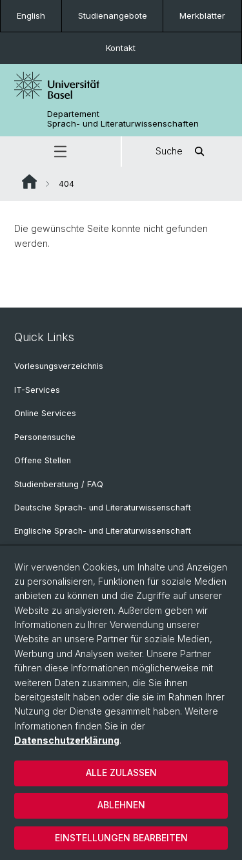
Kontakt (121, 48)
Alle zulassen (121, 772)
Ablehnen (121, 804)
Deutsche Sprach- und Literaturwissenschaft (102, 507)
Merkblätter (202, 15)
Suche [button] (182, 151)
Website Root (29, 181)
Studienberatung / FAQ (58, 484)
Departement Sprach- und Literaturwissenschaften (123, 119)
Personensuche (45, 437)
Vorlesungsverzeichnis (58, 366)
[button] (60, 151)
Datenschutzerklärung (66, 740)
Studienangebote (112, 15)
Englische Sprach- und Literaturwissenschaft (102, 531)
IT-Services (37, 390)
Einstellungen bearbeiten (121, 837)
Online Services (45, 413)
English (31, 15)
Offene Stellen (42, 460)
